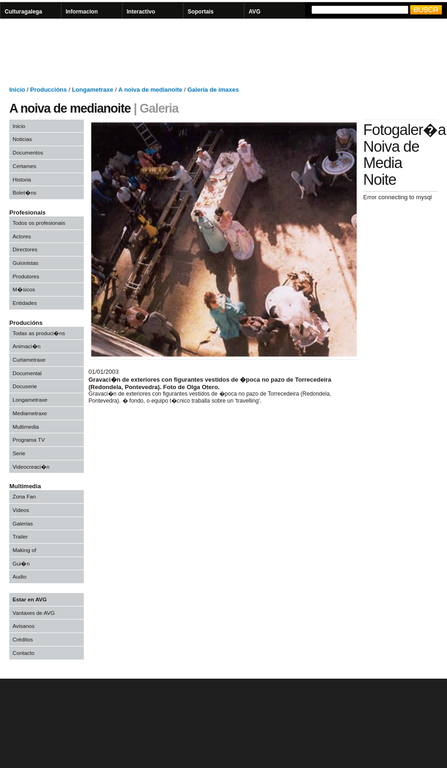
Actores (22, 236)
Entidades (25, 303)
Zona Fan (24, 496)
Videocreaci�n (31, 467)
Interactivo (141, 11)
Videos (21, 510)
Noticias (22, 139)
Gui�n (21, 563)
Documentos (28, 152)
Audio (20, 576)
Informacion (82, 11)
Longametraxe (30, 400)
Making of (24, 550)
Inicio (19, 126)
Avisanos (23, 626)
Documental (27, 373)
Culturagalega (23, 11)
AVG (254, 11)
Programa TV (29, 440)
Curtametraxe (29, 360)
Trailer (20, 536)
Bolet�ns (24, 192)
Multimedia (26, 427)
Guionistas (25, 263)
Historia (22, 179)
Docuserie (25, 386)
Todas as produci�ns (39, 333)
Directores (25, 249)
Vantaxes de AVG (34, 613)
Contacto (23, 653)
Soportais (201, 11)
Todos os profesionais (39, 223)
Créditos (23, 639)
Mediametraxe (30, 413)
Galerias (23, 523)
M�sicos (24, 289)
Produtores (26, 276)
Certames (24, 166)
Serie (19, 453)
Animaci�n (27, 346)
